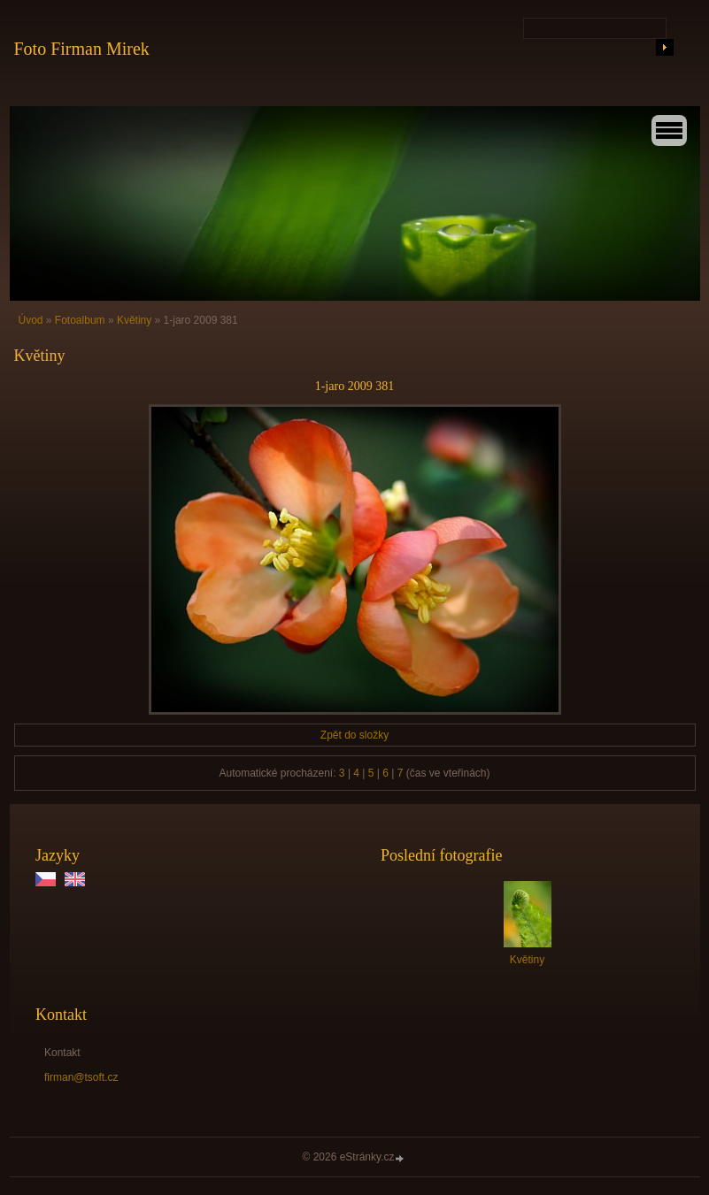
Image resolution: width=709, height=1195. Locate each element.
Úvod (31, 320)
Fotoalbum (80, 320)
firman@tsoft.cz (81, 1077)
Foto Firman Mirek (82, 48)
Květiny (134, 320)
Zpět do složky (354, 735)
